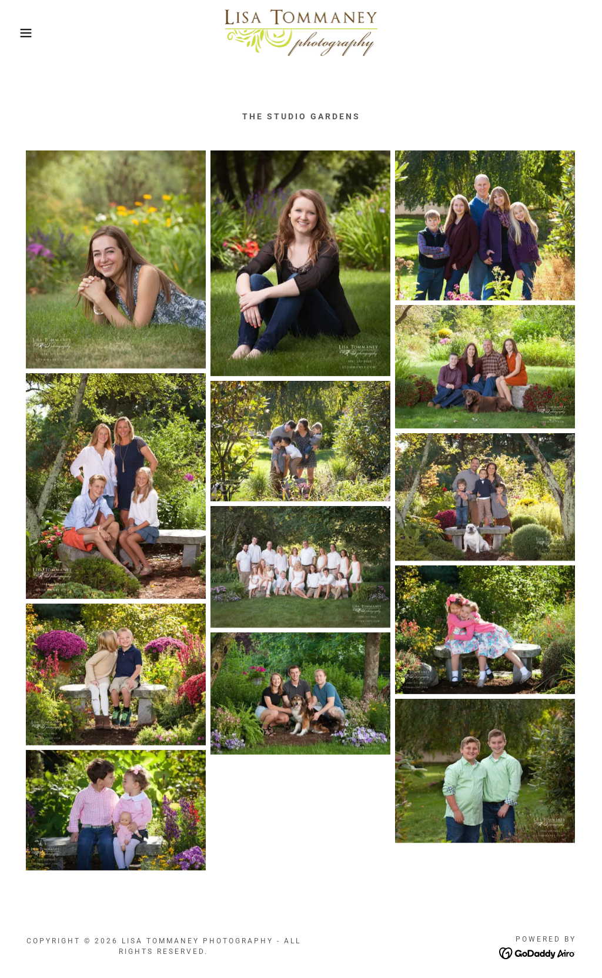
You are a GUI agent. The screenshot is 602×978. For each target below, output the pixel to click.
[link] (301, 32)
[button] (30, 33)
